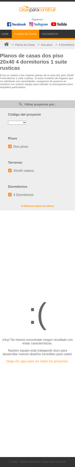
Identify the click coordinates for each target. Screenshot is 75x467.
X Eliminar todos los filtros (37, 205)
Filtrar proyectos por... (37, 104)
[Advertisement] (37, 251)
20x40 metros (21, 171)
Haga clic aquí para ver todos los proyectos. (37, 361)
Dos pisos (18, 146)
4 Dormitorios (21, 195)
